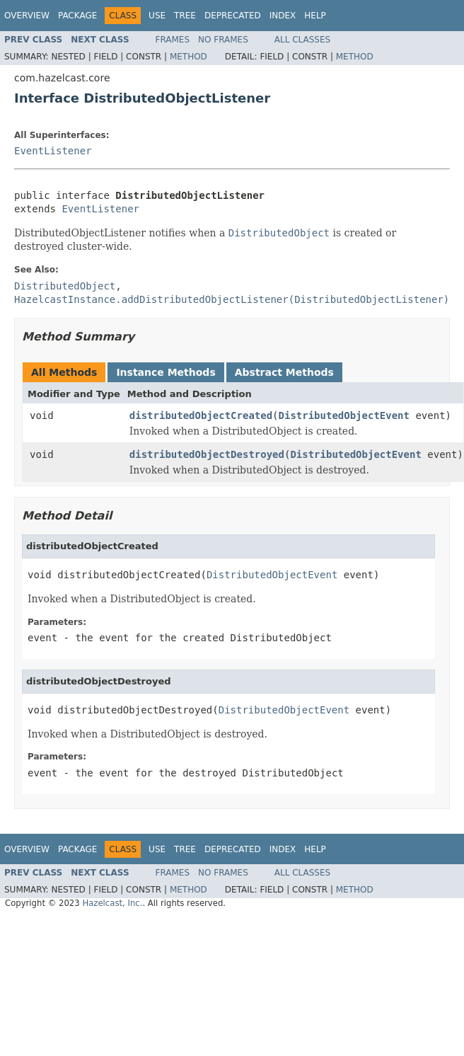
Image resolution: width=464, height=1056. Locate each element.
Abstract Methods (284, 372)
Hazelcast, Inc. (112, 903)
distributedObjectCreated (200, 415)
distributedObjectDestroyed (206, 454)
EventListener (53, 150)
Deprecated (232, 16)
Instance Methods (165, 372)
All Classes (302, 40)
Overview (27, 16)
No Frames (223, 40)
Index (282, 16)
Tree (185, 16)
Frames (173, 40)
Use (157, 16)
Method (188, 57)
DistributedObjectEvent (344, 415)
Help (315, 16)
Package (77, 16)
